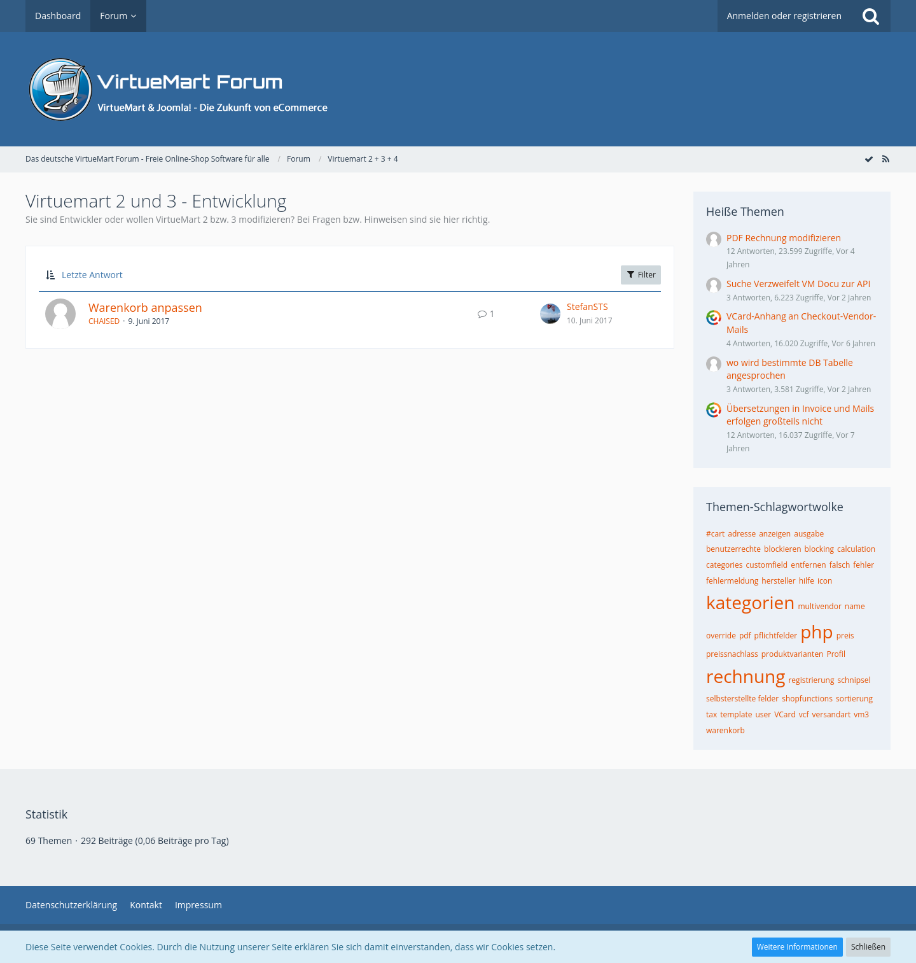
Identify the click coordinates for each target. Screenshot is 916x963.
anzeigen (775, 533)
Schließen (868, 946)
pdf (745, 635)
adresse (742, 533)
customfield (767, 564)
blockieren (782, 549)
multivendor (819, 606)
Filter (641, 274)
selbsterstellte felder (742, 698)
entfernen (808, 564)
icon (824, 580)
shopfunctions (807, 698)
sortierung (854, 698)
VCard (785, 714)
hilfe (806, 580)
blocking (820, 549)
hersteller (778, 580)
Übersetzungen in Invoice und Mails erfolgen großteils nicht (800, 415)
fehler (863, 564)
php (816, 631)
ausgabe (809, 533)
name (855, 606)
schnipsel (853, 680)
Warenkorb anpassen (145, 307)
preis (845, 635)
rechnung (745, 676)
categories (724, 564)
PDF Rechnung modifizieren (783, 238)
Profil (835, 654)
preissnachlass (732, 654)
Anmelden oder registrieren (784, 16)
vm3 (861, 714)
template (736, 714)
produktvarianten (792, 654)
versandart (831, 714)
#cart (715, 533)
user (763, 714)
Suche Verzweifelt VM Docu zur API (798, 284)
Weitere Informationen (797, 946)
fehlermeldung (732, 580)
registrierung (811, 680)
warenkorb (725, 730)
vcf (804, 714)
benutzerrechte (733, 549)
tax (711, 714)
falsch (839, 564)
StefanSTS (587, 306)
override (721, 635)
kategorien (750, 602)
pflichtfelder (776, 635)
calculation (856, 549)
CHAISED (104, 321)
